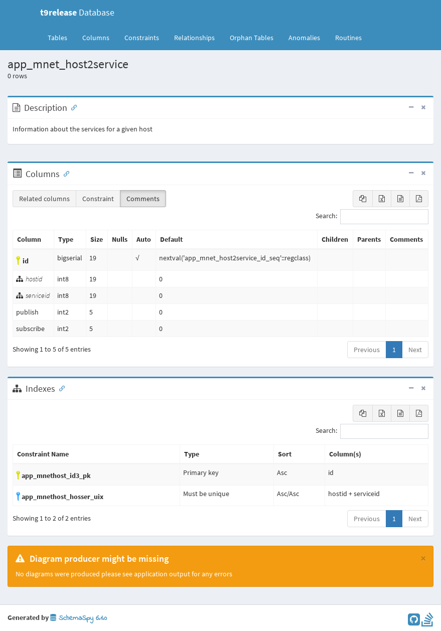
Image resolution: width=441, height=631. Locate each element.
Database (77, 12)
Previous (367, 349)
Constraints (141, 37)
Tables (61, 37)
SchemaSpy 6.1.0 (78, 618)
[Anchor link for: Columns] (64, 173)
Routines (348, 37)
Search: (372, 216)
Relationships (194, 37)
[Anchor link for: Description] (71, 106)
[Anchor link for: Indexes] (59, 387)
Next (415, 349)
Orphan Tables (251, 37)
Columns (95, 37)
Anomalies (304, 37)
